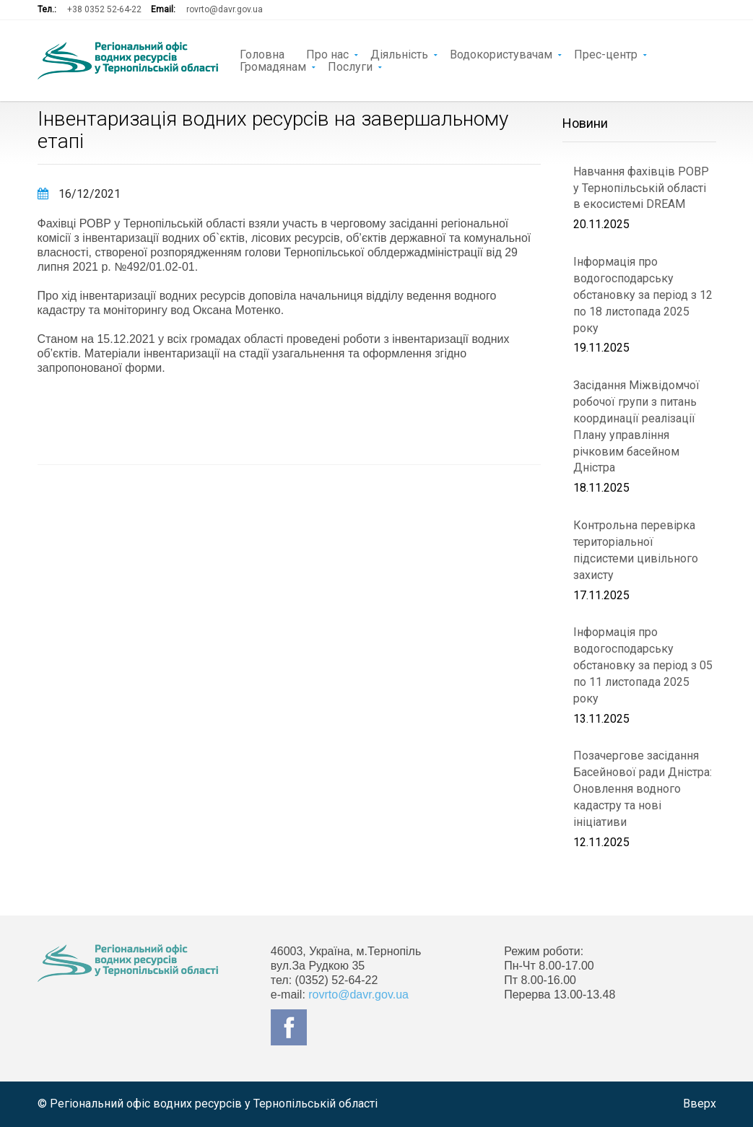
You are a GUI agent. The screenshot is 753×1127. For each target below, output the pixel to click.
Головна (262, 53)
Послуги (350, 66)
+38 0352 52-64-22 (104, 9)
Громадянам (273, 66)
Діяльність (399, 53)
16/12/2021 (79, 194)
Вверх (699, 1103)
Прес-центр (605, 53)
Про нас (327, 53)
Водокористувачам (501, 53)
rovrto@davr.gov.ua (224, 9)
